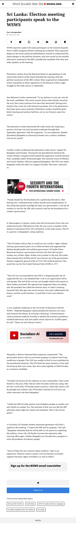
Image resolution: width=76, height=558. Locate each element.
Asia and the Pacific (15, 504)
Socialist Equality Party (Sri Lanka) (20, 510)
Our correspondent (14, 32)
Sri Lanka (41, 510)
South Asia (30, 504)
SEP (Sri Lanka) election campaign (50, 504)
